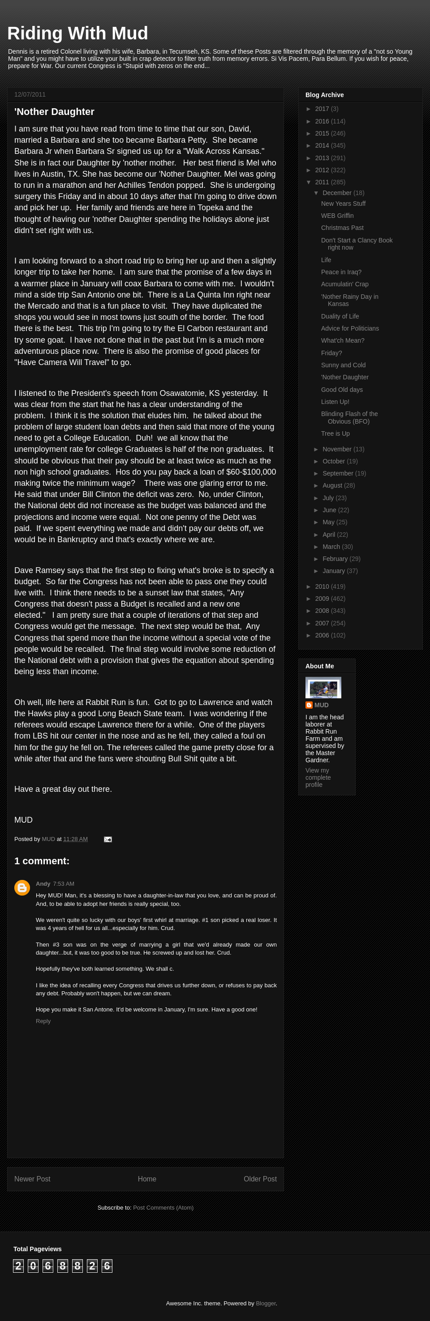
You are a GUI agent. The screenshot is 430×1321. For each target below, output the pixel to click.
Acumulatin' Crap (345, 284)
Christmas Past (342, 227)
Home (147, 1179)
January (334, 570)
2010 (323, 586)
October (334, 461)
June (330, 510)
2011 (323, 182)
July (328, 497)
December (337, 192)
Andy (43, 883)
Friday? (331, 353)
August (333, 485)
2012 (323, 170)
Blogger (265, 1303)
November (337, 449)
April (329, 534)
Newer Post (32, 1179)
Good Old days (342, 389)
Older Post (260, 1179)
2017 (323, 108)
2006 (323, 635)
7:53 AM (64, 883)
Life (326, 259)
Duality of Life (340, 316)
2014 (323, 145)
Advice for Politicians (350, 328)
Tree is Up (335, 433)
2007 (323, 623)
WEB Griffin (337, 215)
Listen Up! (335, 401)
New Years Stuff (343, 203)
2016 (323, 121)
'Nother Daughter (345, 377)
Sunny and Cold (343, 365)
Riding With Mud (77, 33)
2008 (323, 610)
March (332, 546)
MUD (321, 705)
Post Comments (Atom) (163, 1207)
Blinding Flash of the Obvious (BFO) (349, 417)
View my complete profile (318, 777)
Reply (43, 1021)
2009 (323, 598)
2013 (323, 157)
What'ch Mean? (343, 340)
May (329, 522)
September (338, 473)
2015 (323, 133)
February (335, 558)
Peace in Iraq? (341, 272)
